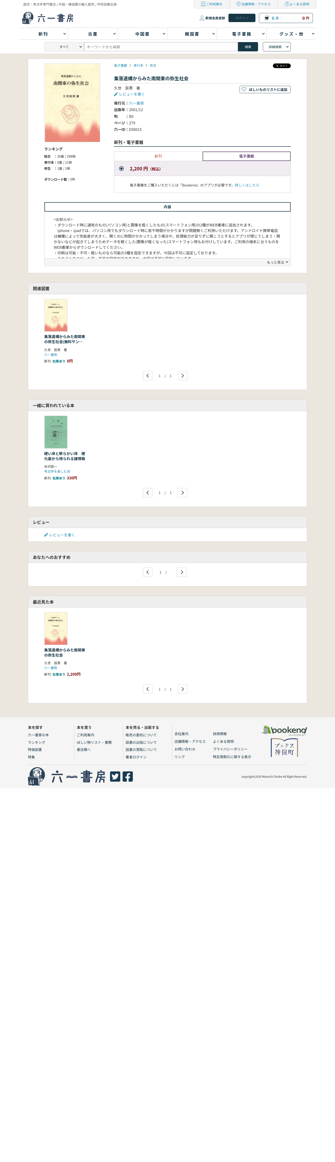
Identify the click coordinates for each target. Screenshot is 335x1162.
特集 (31, 756)
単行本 (138, 65)
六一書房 (136, 103)
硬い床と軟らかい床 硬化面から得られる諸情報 (64, 456)
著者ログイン (136, 756)
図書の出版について (141, 742)
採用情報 (220, 733)
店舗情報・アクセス (256, 4)
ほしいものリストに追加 (268, 89)
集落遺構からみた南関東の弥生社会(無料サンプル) (64, 342)
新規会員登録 (215, 18)
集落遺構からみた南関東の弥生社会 (64, 652)
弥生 (153, 65)
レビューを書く (132, 94)
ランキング (36, 742)
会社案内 (181, 733)
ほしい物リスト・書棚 (94, 742)
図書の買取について (141, 749)
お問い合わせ (184, 749)
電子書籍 (120, 65)
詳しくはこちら (247, 185)
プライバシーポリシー (230, 749)
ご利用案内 (214, 4)
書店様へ (84, 749)
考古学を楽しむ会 (57, 471)
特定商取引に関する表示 (232, 756)
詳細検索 (275, 46)
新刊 (158, 156)
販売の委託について (141, 734)
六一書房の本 (38, 734)
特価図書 (35, 749)
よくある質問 (299, 4)
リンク (179, 756)
